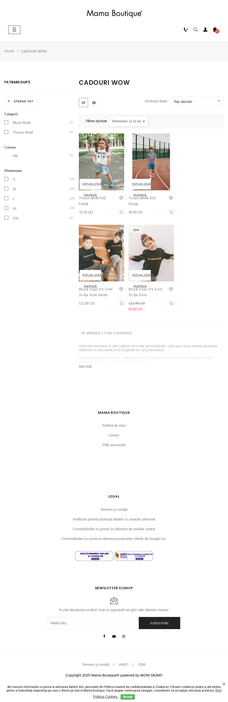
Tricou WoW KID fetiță (92, 201)
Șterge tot (20, 101)
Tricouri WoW (23, 132)
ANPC (124, 665)
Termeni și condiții (113, 509)
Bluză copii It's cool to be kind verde (96, 292)
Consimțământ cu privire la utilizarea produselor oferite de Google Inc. (113, 539)
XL (15, 208)
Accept (127, 697)
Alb (15, 155)
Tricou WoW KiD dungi (142, 201)
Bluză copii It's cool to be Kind (145, 292)
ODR (142, 665)
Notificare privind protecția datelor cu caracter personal (114, 519)
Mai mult (85, 366)
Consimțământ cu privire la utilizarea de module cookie (114, 529)
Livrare (114, 435)
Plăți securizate (114, 445)
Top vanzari (198, 101)
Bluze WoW (22, 122)
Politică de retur (114, 425)
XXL (16, 218)
